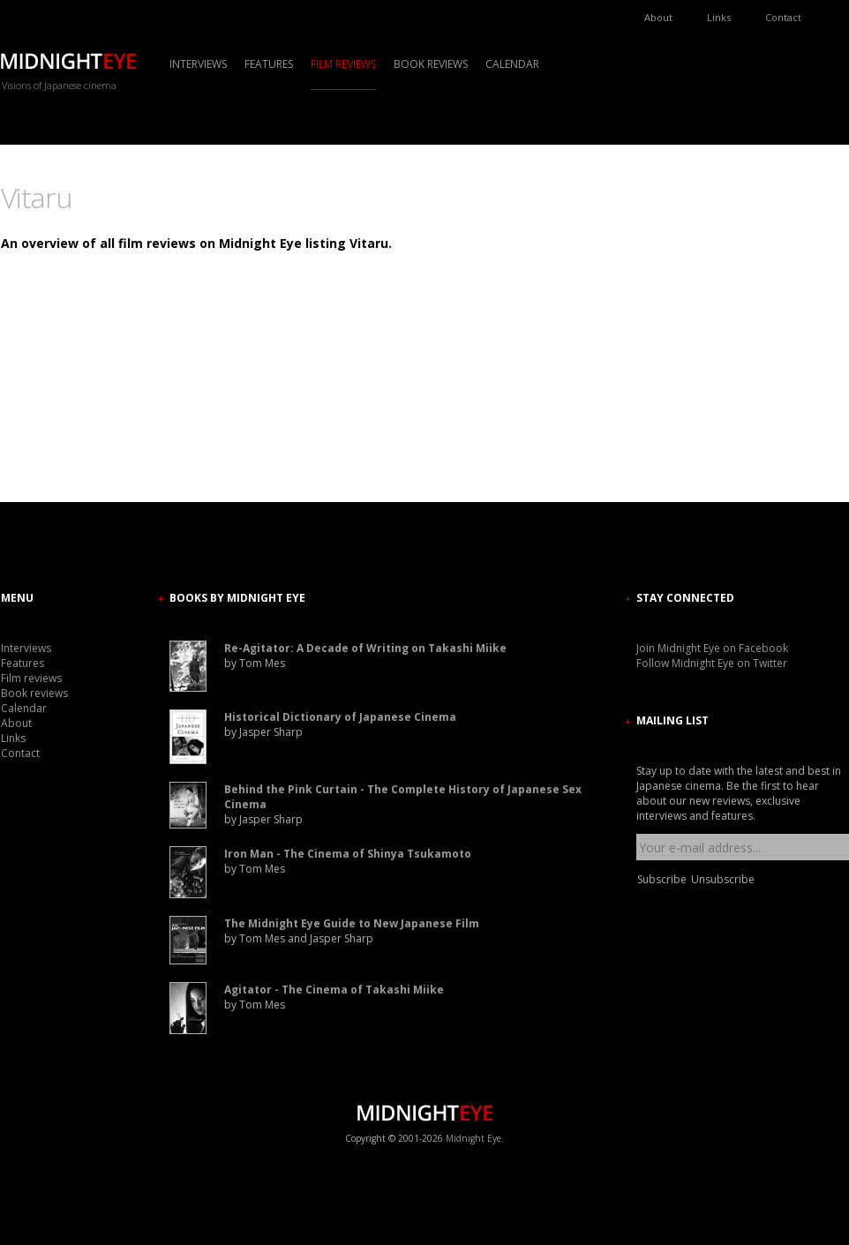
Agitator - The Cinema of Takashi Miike (334, 989)
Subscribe (662, 879)
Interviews (198, 63)
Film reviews (343, 63)
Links (719, 17)
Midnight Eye (473, 1138)
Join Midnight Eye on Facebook (712, 648)
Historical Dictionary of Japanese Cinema (340, 716)
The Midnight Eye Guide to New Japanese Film (351, 923)
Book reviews (431, 63)
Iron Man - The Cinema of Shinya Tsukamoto (347, 853)
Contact (783, 17)
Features (268, 63)
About (658, 17)
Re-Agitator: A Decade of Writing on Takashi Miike (365, 648)
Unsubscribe (723, 879)
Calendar (512, 63)
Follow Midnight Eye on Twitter (711, 663)
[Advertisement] (689, 340)
